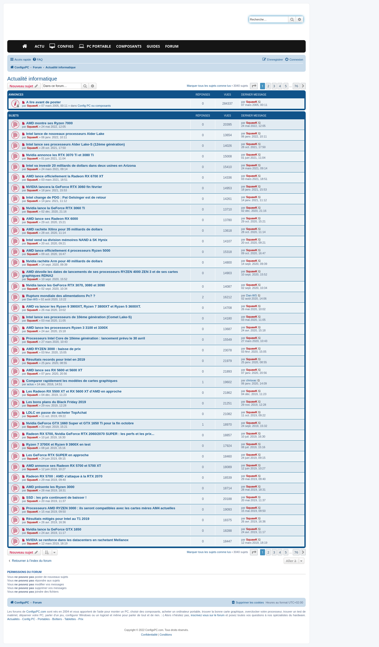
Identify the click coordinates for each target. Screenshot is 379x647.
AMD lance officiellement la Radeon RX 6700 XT (64, 176)
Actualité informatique (32, 79)
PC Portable (95, 46)
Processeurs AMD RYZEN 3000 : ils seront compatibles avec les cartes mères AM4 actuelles (100, 508)
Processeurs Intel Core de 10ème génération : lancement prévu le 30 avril (85, 338)
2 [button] (268, 86)
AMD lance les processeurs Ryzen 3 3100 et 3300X (67, 328)
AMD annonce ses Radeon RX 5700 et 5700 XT (63, 466)
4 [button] (280, 86)
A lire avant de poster (43, 102)
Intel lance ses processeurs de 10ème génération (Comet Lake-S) (79, 317)
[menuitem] (37, 59)
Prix (80, 619)
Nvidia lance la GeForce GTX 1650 (53, 529)
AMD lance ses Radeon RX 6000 (52, 219)
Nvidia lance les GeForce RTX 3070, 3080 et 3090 (65, 285)
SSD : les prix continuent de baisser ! (56, 497)
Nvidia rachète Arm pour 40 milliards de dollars (64, 261)
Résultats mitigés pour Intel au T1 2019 (57, 519)
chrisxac (251, 380)
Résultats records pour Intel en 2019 (55, 359)
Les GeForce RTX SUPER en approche (57, 455)
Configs (61, 46)
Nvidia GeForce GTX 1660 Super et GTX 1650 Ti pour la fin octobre (80, 423)
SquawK (32, 105)
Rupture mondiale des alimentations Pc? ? (60, 296)
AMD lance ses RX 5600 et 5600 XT (54, 370)
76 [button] (296, 86)
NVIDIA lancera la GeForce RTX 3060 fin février (64, 187)
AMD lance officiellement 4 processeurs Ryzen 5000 (68, 250)
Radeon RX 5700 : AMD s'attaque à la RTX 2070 (64, 476)
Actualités (13, 619)
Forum (171, 46)
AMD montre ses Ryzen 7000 (49, 123)
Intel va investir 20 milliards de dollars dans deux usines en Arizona (81, 166)
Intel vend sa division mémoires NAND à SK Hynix (67, 240)
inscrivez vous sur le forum (207, 615)
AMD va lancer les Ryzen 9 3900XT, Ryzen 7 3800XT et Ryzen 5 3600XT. (83, 306)
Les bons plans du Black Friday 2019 (56, 402)
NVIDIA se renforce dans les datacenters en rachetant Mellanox (77, 540)
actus (30, 384)
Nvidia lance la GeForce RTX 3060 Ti (55, 208)
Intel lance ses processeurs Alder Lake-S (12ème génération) (75, 144)
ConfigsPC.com (36, 611)
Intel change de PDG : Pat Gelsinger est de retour (66, 197)
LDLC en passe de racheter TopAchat (56, 413)
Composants (128, 46)
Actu (39, 46)
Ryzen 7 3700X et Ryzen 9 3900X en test (58, 444)
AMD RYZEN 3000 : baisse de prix (53, 349)
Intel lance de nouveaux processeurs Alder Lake (65, 134)
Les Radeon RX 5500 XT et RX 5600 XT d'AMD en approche (73, 391)
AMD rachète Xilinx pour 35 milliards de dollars (64, 229)
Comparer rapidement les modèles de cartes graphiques (72, 381)
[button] (254, 86)
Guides (153, 46)
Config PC (28, 619)
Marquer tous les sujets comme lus (209, 85)
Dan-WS (32, 299)
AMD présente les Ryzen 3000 (50, 487)
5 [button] (286, 86)
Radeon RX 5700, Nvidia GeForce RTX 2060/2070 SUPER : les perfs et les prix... (90, 434)
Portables (43, 619)
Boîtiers (57, 619)
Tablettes (70, 619)
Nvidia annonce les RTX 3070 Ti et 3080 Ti (60, 155)
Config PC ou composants (94, 105)
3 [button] (274, 86)
